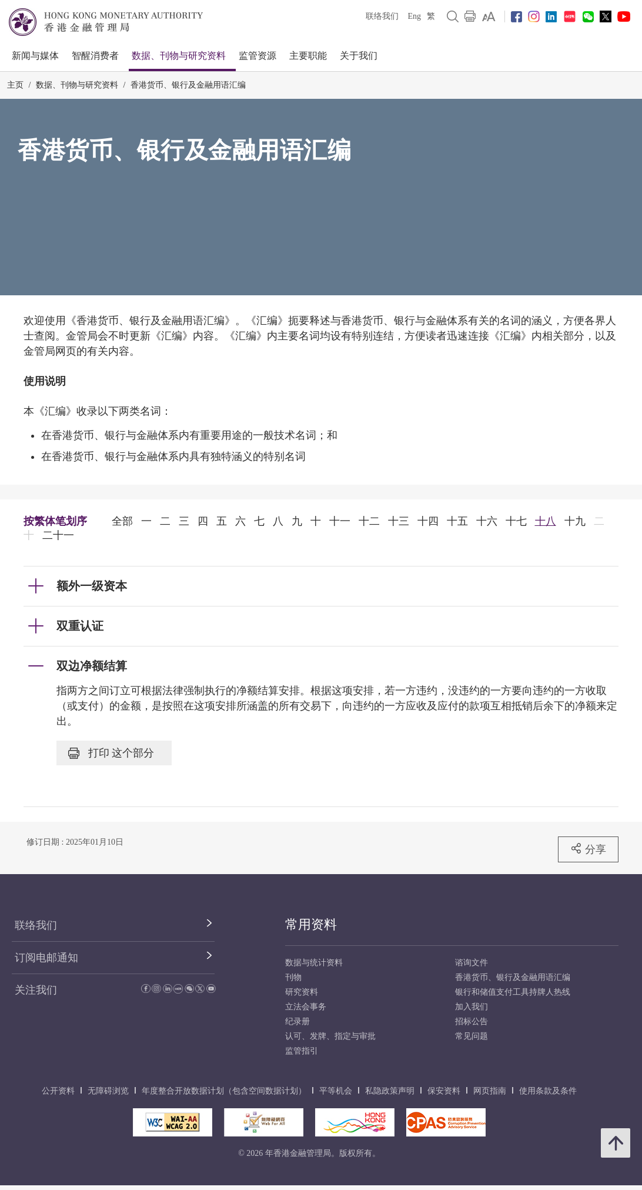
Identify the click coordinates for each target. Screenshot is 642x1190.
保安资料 (443, 1090)
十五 (457, 521)
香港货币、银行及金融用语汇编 (188, 85)
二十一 (58, 535)
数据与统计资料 (314, 962)
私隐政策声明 (389, 1090)
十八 (545, 521)
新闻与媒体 (35, 56)
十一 (339, 521)
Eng (414, 16)
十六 (486, 521)
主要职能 (308, 56)
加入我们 (471, 1006)
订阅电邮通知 (46, 958)
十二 (369, 521)
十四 (428, 521)
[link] (489, 16)
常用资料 (311, 924)
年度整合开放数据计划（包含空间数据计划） (224, 1090)
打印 (111, 752)
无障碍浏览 (108, 1090)
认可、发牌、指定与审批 (330, 1036)
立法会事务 (305, 1006)
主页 (15, 85)
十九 (575, 521)
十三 (398, 521)
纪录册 (297, 1021)
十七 (516, 521)
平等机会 (335, 1090)
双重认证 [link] (79, 625)
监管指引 (301, 1050)
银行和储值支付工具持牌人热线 (512, 992)
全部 (122, 521)
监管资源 (257, 56)
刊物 (293, 977)
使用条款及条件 (548, 1090)
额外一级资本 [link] (91, 585)
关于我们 (358, 56)
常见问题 (471, 1036)
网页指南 (489, 1090)
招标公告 (471, 1021)
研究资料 (301, 992)
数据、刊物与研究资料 (179, 56)
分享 (588, 848)
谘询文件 (471, 962)
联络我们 (382, 16)
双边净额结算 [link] (91, 665)
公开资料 (58, 1090)
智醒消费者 (95, 56)
